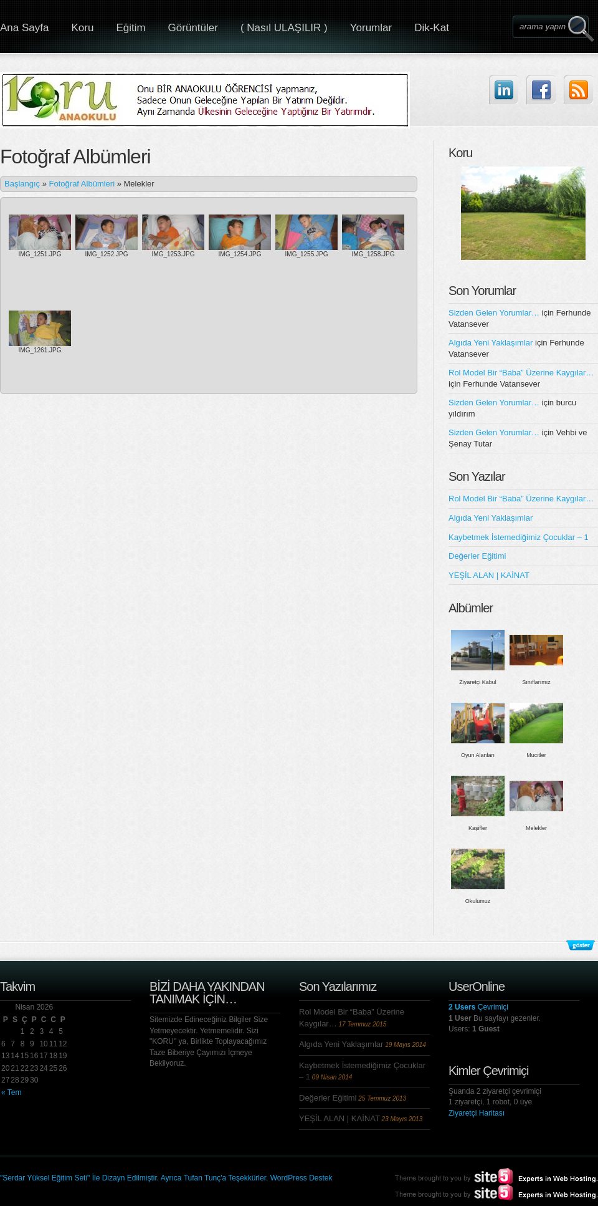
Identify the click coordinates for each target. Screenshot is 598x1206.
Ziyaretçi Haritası (476, 1113)
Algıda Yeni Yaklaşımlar (490, 342)
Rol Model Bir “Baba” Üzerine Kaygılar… (521, 372)
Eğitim (130, 28)
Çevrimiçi (478, 1007)
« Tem (11, 1092)
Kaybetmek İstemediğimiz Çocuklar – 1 (518, 537)
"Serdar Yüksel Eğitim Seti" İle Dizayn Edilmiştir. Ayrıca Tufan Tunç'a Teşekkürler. (135, 1178)
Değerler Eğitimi (477, 556)
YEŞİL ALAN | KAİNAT (488, 575)
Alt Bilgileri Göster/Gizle (581, 945)
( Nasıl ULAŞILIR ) (284, 28)
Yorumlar (371, 28)
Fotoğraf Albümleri (82, 183)
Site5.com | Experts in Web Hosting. (491, 1192)
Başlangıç (22, 183)
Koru (82, 28)
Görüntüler (193, 28)
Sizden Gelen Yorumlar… (493, 312)
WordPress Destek (301, 1178)
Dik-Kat (431, 28)
